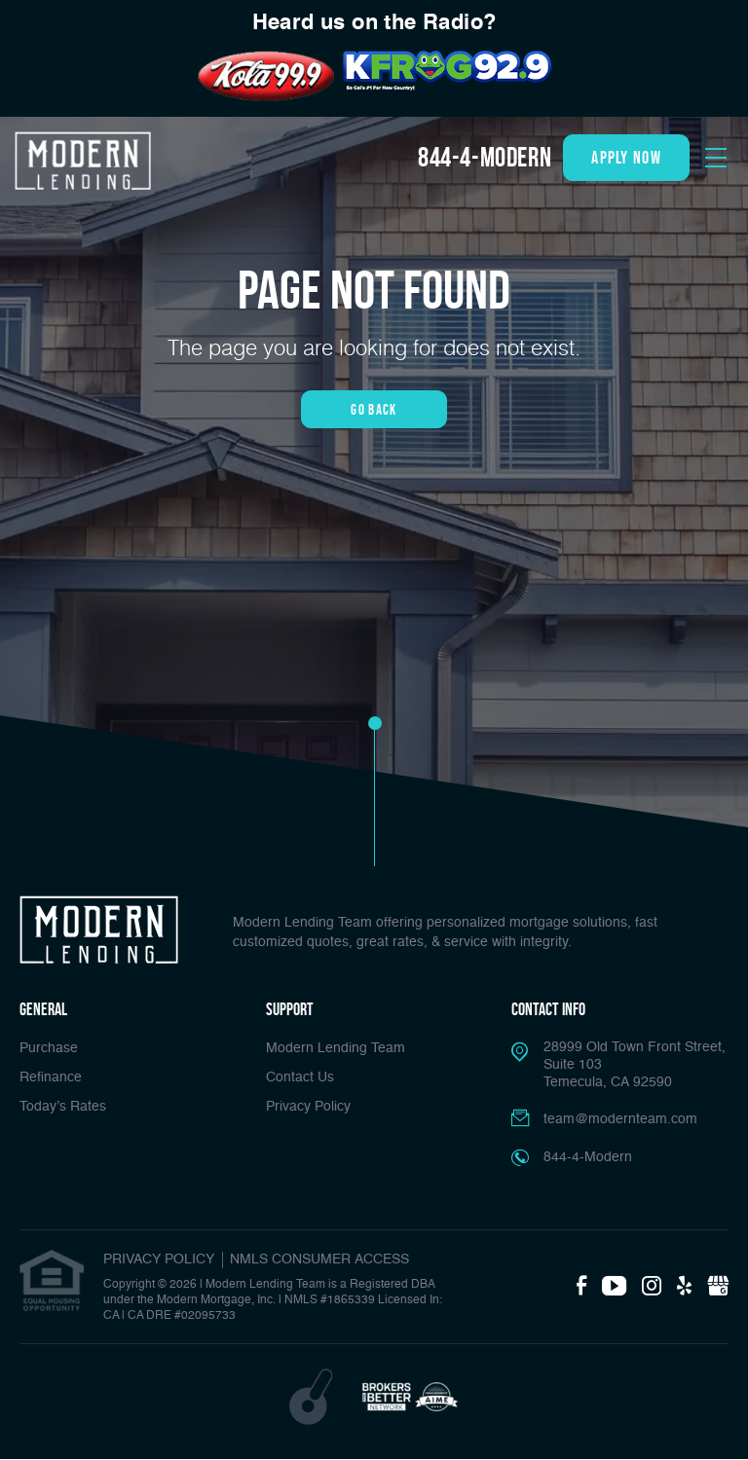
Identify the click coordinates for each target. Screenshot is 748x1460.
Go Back (373, 409)
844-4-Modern (484, 157)
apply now (626, 157)
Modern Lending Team (335, 1048)
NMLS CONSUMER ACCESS (319, 1259)
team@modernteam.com (620, 1119)
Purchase (48, 1048)
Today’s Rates (62, 1106)
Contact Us (300, 1077)
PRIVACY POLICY (158, 1259)
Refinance (50, 1077)
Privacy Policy (308, 1106)
